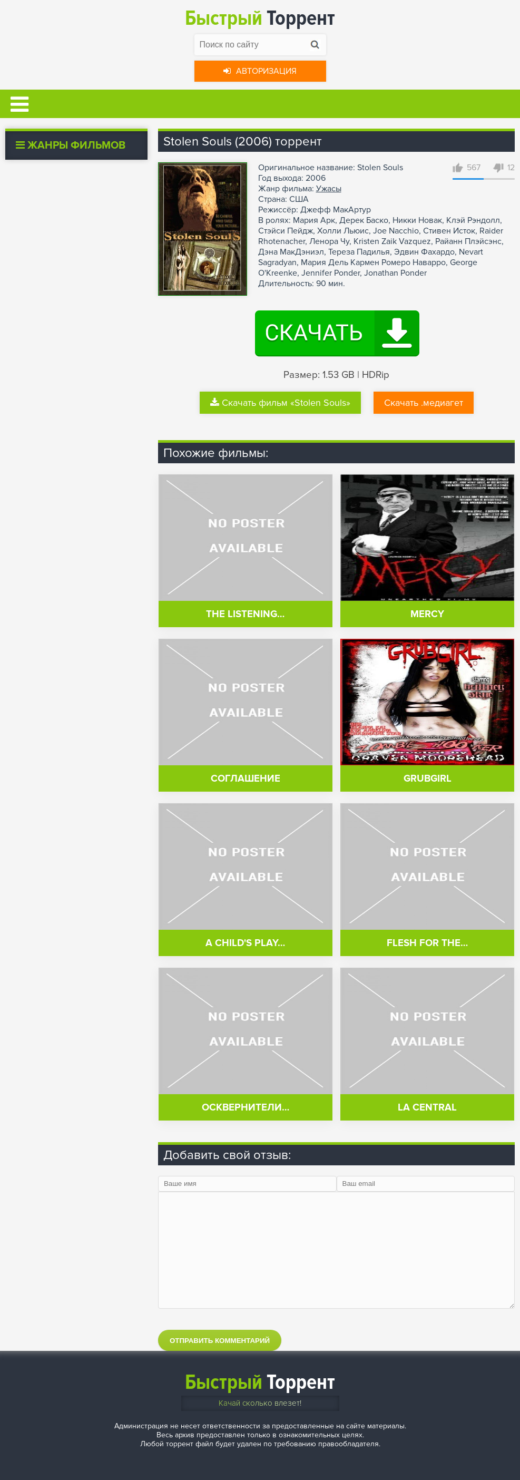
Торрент (260, 18)
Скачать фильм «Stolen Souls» (280, 402)
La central (427, 1108)
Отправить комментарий (220, 1341)
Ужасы (328, 188)
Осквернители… (245, 1108)
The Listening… (245, 614)
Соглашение (245, 779)
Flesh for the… (427, 943)
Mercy (427, 614)
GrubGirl (428, 779)
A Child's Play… (245, 943)
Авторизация (260, 71)
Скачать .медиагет (423, 402)
